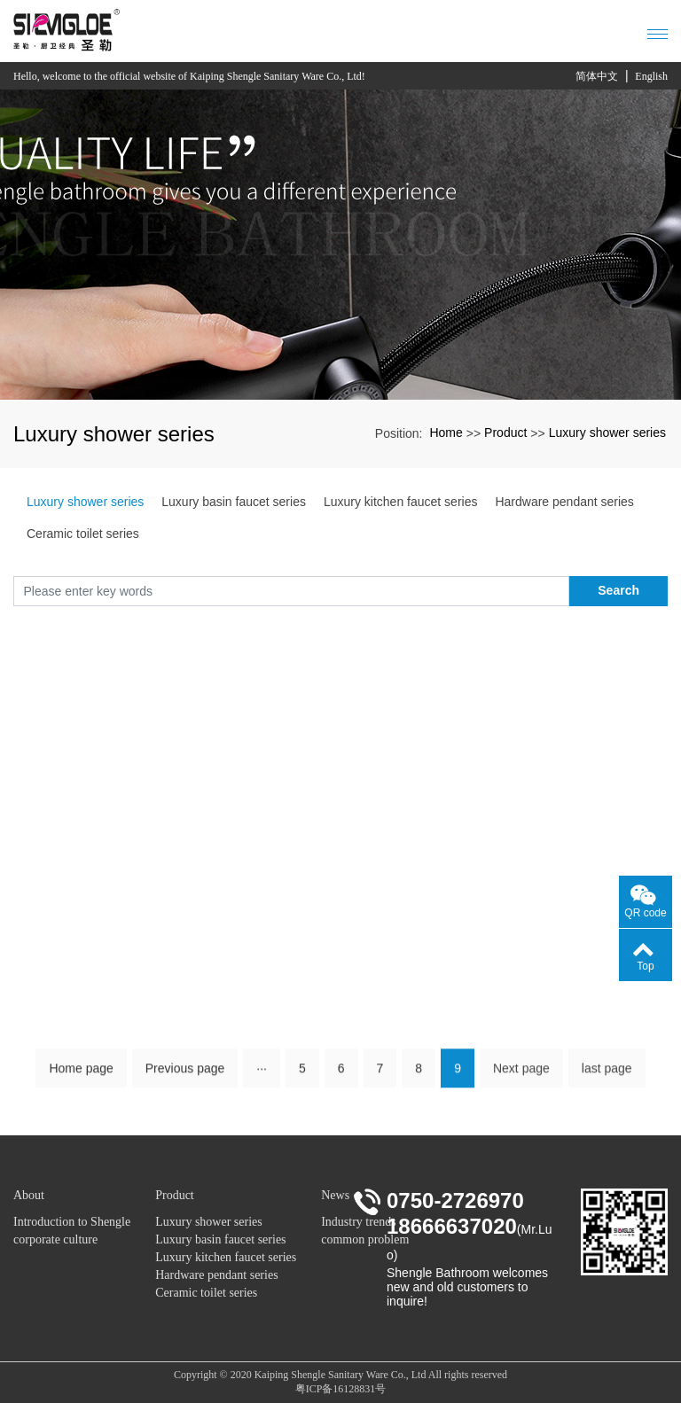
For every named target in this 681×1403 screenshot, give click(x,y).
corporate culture (55, 1239)
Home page (81, 1074)
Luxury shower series (607, 432)
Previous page (185, 1074)
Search (618, 590)
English (651, 76)
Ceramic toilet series (83, 533)
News (335, 1195)
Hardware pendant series (564, 502)
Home (445, 432)
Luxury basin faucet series (233, 502)
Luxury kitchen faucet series (401, 502)
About (28, 1195)
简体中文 (596, 76)
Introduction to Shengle (71, 1221)
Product (505, 432)
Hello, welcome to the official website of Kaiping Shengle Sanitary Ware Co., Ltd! (189, 76)
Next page (521, 1074)
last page (607, 1074)
